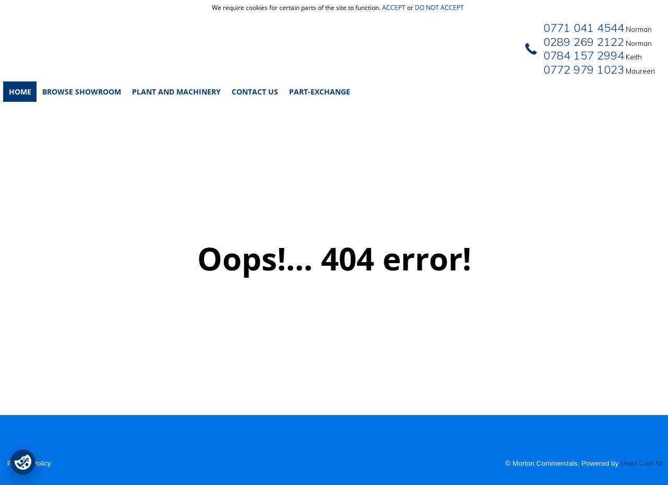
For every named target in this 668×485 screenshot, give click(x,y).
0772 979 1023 (583, 69)
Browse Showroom (81, 92)
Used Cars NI (642, 463)
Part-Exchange (319, 92)
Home (20, 92)
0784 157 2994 (583, 55)
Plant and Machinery (176, 92)
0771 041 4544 (583, 27)
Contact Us (255, 92)
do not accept (439, 7)
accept (393, 7)
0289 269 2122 (583, 41)
